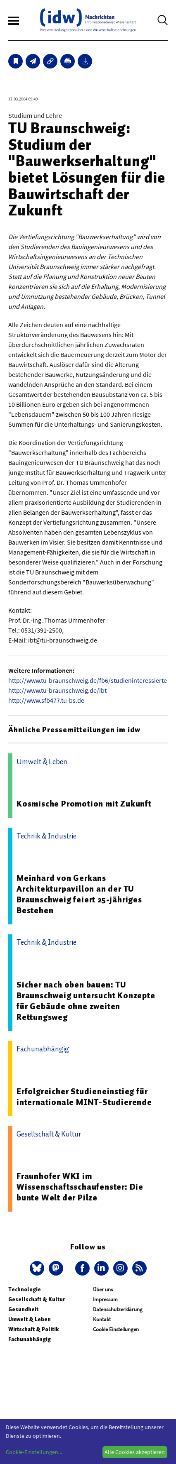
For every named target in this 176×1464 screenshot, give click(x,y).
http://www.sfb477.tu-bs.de (46, 700)
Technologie (24, 1289)
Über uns (103, 1289)
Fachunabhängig (29, 1339)
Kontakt (102, 1319)
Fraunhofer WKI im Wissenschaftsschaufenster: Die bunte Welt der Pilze (80, 1187)
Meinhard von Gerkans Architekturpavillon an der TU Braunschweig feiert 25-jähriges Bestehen (79, 894)
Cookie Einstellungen (116, 1329)
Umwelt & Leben (29, 1319)
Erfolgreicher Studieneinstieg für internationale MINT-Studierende (84, 1096)
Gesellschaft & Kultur (36, 1299)
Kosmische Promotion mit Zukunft (84, 803)
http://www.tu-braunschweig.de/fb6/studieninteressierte (87, 680)
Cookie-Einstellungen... (34, 1452)
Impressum (105, 1299)
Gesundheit (23, 1309)
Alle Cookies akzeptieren (135, 1452)
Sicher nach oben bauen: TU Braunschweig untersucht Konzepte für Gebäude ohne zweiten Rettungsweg (86, 1000)
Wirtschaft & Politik (33, 1329)
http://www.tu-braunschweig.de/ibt (57, 690)
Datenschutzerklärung (118, 1309)
